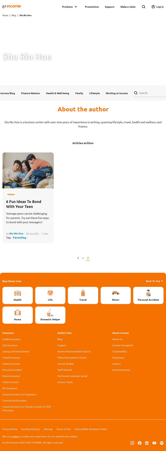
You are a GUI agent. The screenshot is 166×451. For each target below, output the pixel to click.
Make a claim (128, 6)
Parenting (19, 237)
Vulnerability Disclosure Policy (90, 428)
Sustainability (119, 351)
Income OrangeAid (122, 345)
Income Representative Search (74, 351)
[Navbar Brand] (11, 6)
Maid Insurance (10, 382)
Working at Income (117, 93)
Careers (116, 363)
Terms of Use (63, 428)
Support (109, 6)
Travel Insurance (11, 357)
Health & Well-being (57, 93)
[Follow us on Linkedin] (147, 443)
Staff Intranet (64, 369)
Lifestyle (94, 93)
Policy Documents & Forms (72, 357)
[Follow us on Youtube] (154, 443)
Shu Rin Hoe (16, 233)
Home (5, 15)
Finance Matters (30, 93)
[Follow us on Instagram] (132, 443)
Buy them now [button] (11, 281)
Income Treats (65, 382)
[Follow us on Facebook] (139, 443)
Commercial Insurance (14, 400)
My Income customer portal (72, 375)
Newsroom (118, 357)
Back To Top (155, 281)
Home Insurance (11, 375)
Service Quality (65, 363)
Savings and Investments (15, 351)
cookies (15, 436)
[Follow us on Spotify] (162, 443)
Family (79, 93)
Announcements (121, 369)
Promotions (92, 6)
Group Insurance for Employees (19, 394)
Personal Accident (12, 369)
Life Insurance (10, 345)
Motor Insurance (11, 363)
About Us (117, 339)
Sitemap (48, 428)
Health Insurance (11, 339)
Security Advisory (30, 428)
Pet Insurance (9, 388)
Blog (14, 15)
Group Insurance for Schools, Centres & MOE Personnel (26, 408)
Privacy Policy (9, 428)
